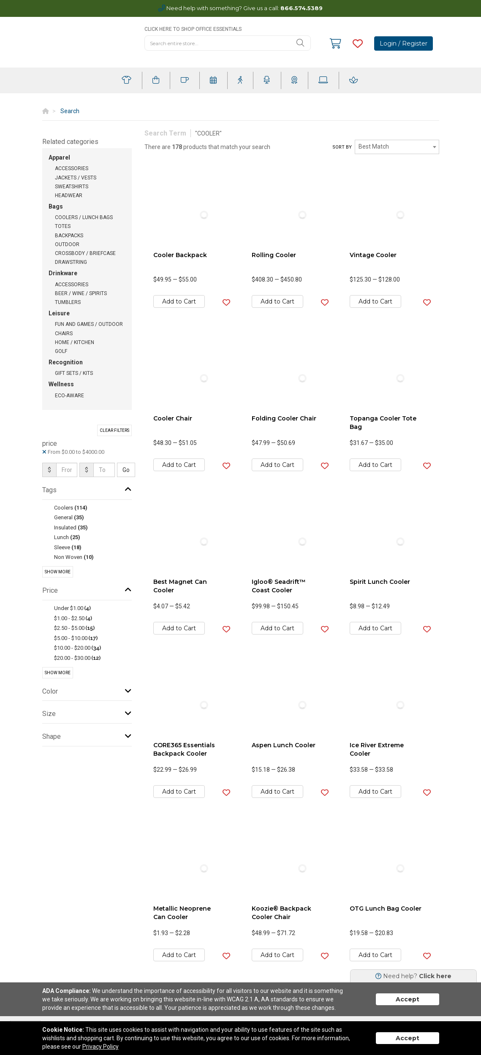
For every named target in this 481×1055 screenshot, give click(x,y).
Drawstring (71, 262)
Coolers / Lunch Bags (84, 217)
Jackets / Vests (75, 178)
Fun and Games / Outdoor (89, 324)
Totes (63, 226)
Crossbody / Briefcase (85, 253)
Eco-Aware (69, 396)
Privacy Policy (100, 1046)
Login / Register (403, 43)
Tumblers (68, 302)
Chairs (64, 333)
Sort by (342, 147)
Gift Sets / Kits (74, 373)
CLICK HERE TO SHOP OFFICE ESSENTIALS (193, 29)
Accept (407, 999)
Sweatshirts (71, 187)
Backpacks (69, 236)
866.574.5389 (301, 8)
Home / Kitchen (74, 342)
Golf (61, 351)
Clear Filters (114, 430)
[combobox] (397, 147)
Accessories (71, 168)
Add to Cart (179, 301)
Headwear (68, 195)
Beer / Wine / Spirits (81, 293)
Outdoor (67, 244)
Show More (58, 572)
